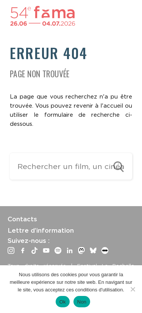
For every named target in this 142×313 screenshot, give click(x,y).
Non (82, 302)
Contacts (22, 219)
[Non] (132, 289)
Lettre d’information (41, 230)
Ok (62, 302)
